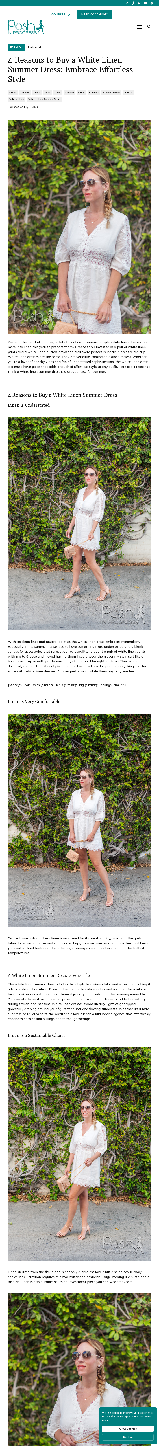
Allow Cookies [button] (128, 1428)
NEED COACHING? (94, 14)
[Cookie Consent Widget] (128, 1425)
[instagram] (127, 3)
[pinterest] (139, 3)
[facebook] (152, 3)
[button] (139, 27)
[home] (26, 27)
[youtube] (145, 3)
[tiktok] (133, 3)
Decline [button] (128, 1437)
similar (47, 685)
